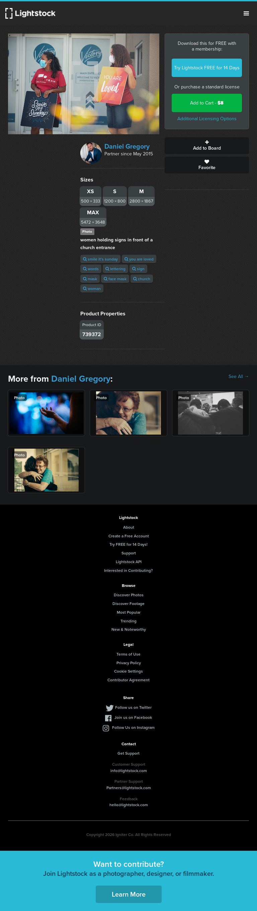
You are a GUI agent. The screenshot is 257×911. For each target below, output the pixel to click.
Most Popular (129, 612)
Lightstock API (129, 561)
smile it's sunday (100, 259)
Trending (128, 621)
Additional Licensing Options (207, 118)
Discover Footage (128, 603)
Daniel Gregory (127, 146)
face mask (115, 279)
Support (128, 553)
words (91, 269)
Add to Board (207, 145)
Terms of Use (128, 654)
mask (90, 279)
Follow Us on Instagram (133, 727)
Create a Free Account (128, 536)
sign (138, 269)
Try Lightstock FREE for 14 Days (207, 67)
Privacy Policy (128, 663)
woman (92, 288)
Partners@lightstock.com (128, 787)
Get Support (128, 753)
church (141, 279)
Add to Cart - (207, 102)
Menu (246, 13)
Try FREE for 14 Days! (128, 544)
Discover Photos (129, 595)
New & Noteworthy (128, 629)
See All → (239, 376)
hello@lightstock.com (128, 805)
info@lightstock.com (128, 770)
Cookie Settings (128, 671)
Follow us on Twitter (133, 707)
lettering (115, 269)
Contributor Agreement (128, 680)
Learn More (129, 894)
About (128, 527)
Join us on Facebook (133, 717)
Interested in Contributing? (128, 570)
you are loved (139, 259)
